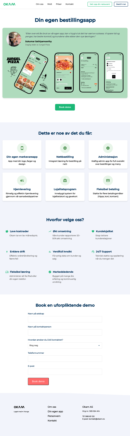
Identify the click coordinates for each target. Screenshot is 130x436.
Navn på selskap (36, 314)
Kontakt (69, 4)
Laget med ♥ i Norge (21, 412)
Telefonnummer (36, 353)
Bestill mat (121, 4)
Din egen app (55, 411)
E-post (31, 366)
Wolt (49, 4)
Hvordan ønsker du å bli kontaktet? (45, 340)
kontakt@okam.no (97, 419)
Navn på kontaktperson (39, 327)
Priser (59, 4)
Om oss (39, 4)
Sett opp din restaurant (100, 4)
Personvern (54, 416)
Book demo (65, 107)
